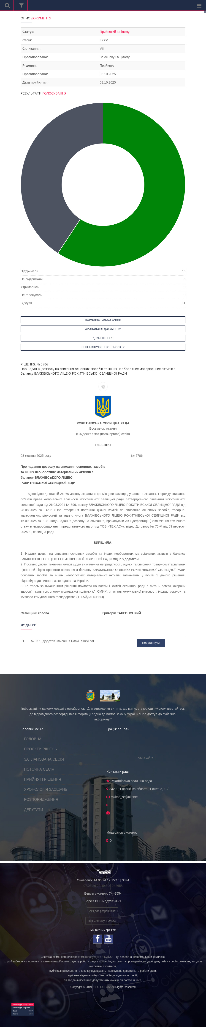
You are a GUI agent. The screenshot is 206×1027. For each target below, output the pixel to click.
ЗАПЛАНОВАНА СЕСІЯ (44, 759)
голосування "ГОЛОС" (99, 957)
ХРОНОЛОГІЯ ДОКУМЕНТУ (103, 329)
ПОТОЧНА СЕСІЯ (39, 769)
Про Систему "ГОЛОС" (102, 920)
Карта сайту (145, 757)
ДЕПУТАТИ (33, 810)
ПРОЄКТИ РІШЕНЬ (40, 749)
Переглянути (151, 642)
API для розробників (102, 911)
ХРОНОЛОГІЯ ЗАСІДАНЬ (45, 789)
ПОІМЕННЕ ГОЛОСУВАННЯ (103, 319)
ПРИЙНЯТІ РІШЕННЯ (42, 779)
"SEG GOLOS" (101, 987)
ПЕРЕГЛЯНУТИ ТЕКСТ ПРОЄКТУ (103, 347)
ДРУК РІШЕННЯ (103, 338)
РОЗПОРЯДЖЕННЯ (41, 799)
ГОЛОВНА (32, 739)
